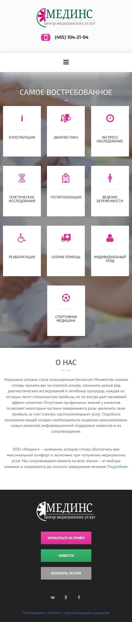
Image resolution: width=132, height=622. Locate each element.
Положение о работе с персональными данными (66, 612)
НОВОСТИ (66, 555)
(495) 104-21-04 (71, 37)
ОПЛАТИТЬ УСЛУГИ (66, 573)
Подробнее (117, 466)
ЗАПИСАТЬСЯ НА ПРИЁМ (66, 538)
